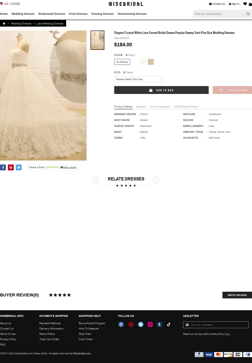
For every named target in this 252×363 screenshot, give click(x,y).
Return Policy (47, 333)
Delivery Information (51, 328)
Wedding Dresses (23, 13)
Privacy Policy (8, 339)
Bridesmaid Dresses (52, 13)
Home (4, 13)
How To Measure (89, 328)
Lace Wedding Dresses (49, 23)
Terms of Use (8, 333)
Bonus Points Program (92, 323)
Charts (130, 55)
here (227, 333)
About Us (5, 323)
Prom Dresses (78, 13)
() (68, 167)
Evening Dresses (103, 13)
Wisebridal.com (82, 353)
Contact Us (217, 4)
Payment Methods (50, 323)
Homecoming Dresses (132, 13)
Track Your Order (49, 339)
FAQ (2, 344)
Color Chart (86, 339)
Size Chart (85, 333)
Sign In (234, 4)
